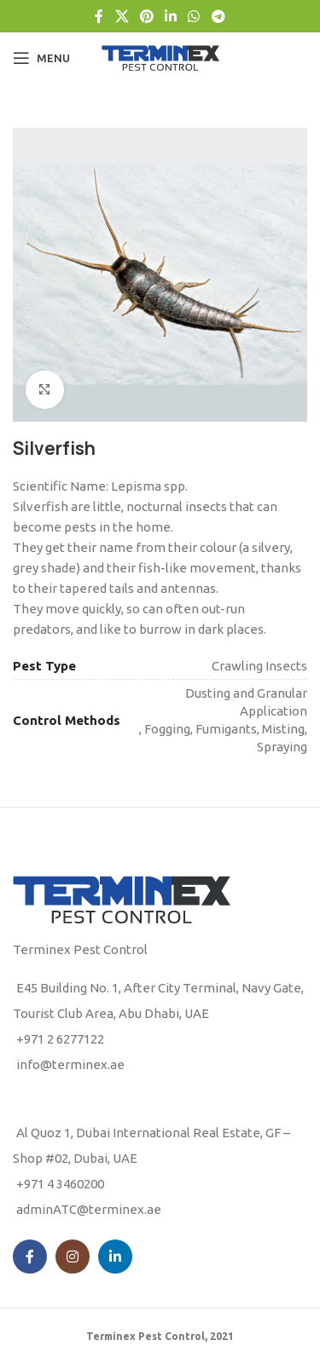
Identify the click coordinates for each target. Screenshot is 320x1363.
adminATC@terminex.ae (88, 1209)
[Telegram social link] (218, 16)
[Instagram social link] (72, 1256)
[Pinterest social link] (146, 16)
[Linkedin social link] (171, 16)
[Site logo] (160, 56)
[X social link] (121, 16)
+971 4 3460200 (60, 1183)
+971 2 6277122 (60, 1039)
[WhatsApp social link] (194, 16)
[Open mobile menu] (41, 58)
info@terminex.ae (70, 1064)
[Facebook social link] (99, 16)
